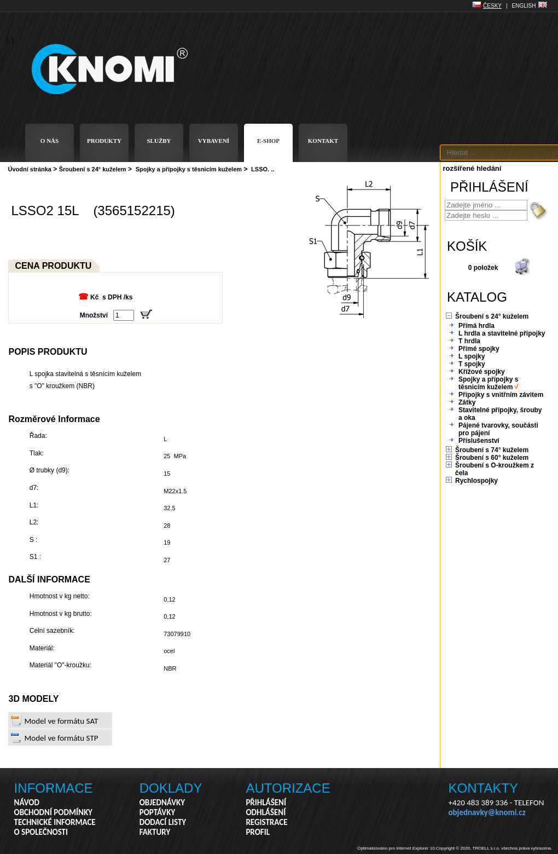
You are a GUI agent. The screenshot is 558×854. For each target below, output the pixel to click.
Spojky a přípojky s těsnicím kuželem (189, 169)
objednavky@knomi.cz (487, 812)
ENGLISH (524, 6)
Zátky (466, 402)
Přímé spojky (478, 349)
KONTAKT (323, 140)
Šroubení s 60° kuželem (491, 457)
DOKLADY (171, 788)
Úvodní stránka (29, 169)
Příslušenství (478, 441)
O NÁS (49, 140)
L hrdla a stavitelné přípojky (501, 333)
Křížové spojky (481, 372)
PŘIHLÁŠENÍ (266, 802)
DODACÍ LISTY (163, 822)
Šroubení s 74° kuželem (491, 450)
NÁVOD (26, 802)
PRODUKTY (104, 140)
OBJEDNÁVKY (162, 802)
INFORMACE (53, 788)
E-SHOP (268, 140)
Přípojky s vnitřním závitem (500, 395)
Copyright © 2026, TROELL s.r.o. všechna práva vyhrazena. (494, 848)
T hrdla (469, 341)
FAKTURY (155, 832)
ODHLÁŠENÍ (266, 812)
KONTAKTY (484, 788)
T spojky (471, 364)
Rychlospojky (476, 480)
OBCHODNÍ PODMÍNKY (53, 812)
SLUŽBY (159, 140)
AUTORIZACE (288, 788)
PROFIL (258, 832)
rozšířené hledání (472, 168)
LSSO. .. (262, 169)
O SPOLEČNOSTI (41, 832)
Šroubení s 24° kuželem (92, 169)
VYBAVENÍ (213, 140)
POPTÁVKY (158, 812)
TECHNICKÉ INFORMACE (55, 822)
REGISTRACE (266, 822)
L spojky (471, 356)
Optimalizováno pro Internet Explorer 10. (396, 848)
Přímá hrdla (476, 326)
